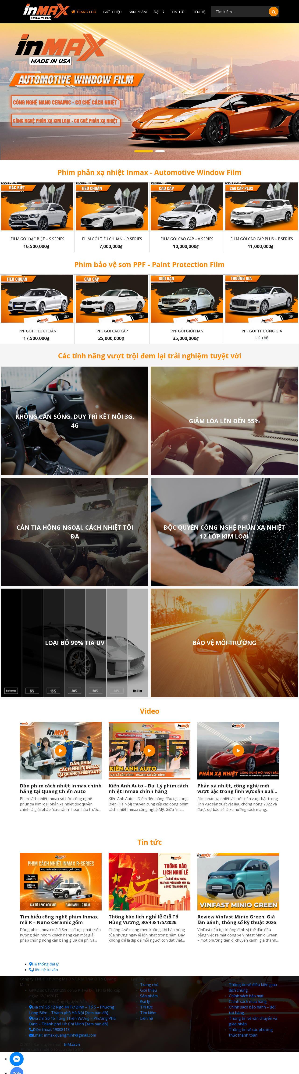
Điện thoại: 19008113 (49, 1029)
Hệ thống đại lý (44, 964)
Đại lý (159, 11)
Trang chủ (83, 11)
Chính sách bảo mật (246, 995)
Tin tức (178, 11)
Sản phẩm (138, 11)
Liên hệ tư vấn (43, 969)
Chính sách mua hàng (248, 1001)
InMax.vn (72, 1044)
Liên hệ (198, 11)
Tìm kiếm (148, 1012)
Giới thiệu (112, 11)
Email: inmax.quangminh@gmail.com (62, 1035)
